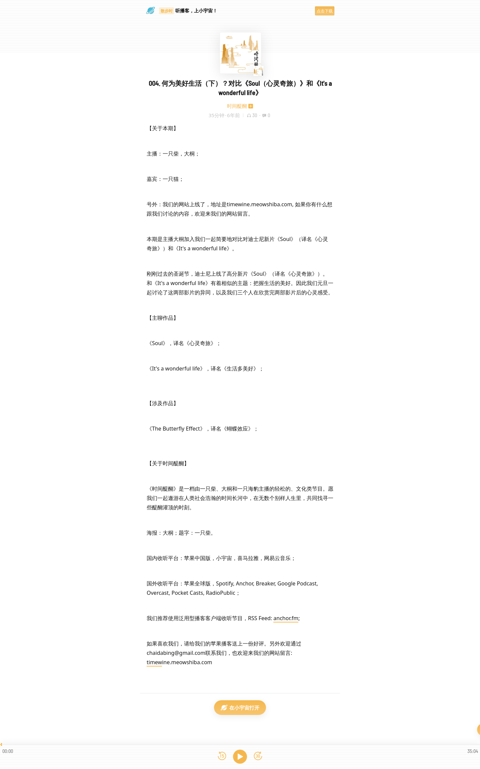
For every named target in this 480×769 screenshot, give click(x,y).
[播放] (240, 757)
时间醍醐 (237, 105)
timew (154, 662)
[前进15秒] (258, 756)
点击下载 (325, 11)
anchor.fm (285, 618)
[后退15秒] (222, 756)
